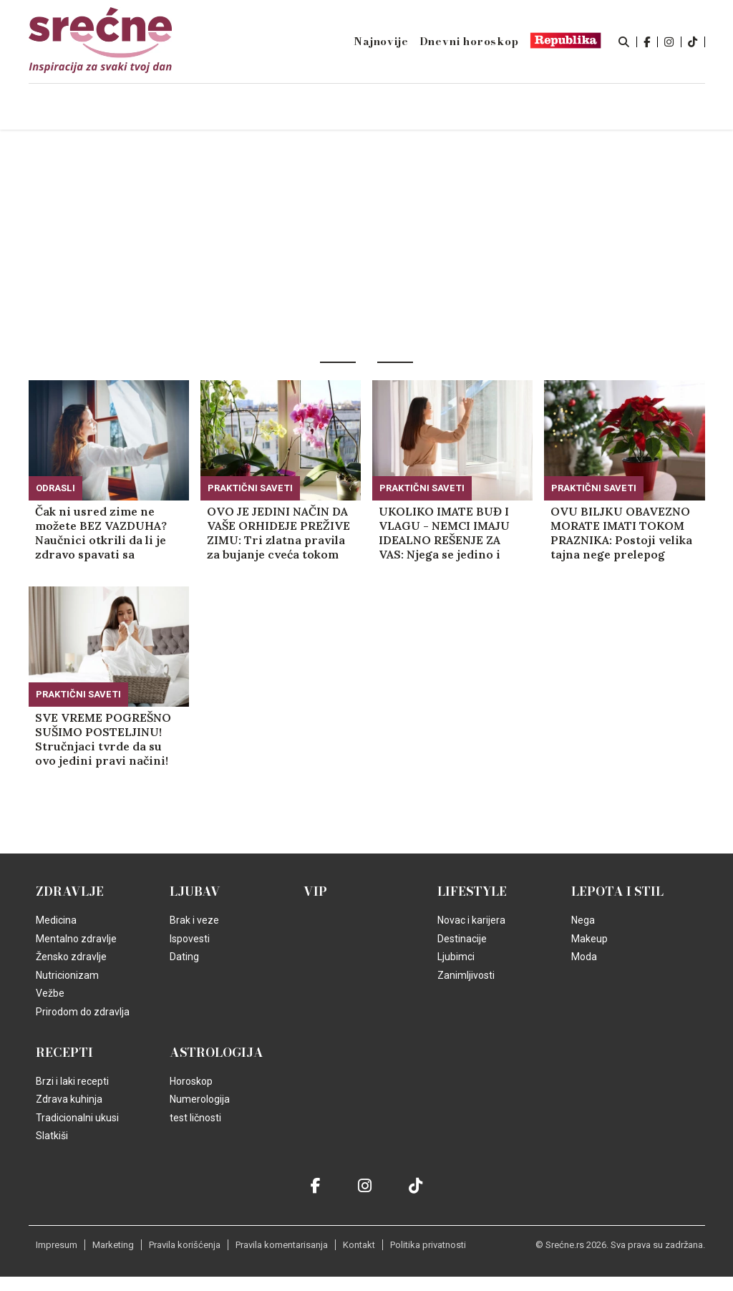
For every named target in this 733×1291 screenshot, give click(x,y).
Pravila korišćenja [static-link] (184, 1244)
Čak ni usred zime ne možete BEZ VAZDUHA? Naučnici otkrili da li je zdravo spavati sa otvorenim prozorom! (101, 532)
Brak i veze (194, 920)
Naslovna (123, 107)
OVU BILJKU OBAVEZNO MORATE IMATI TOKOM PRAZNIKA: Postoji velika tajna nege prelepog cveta (621, 532)
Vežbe (50, 993)
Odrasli (55, 488)
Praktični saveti (250, 488)
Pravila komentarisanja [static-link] (282, 1244)
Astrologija (216, 1052)
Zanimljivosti (466, 975)
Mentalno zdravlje (76, 938)
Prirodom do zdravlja (83, 1011)
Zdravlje (70, 891)
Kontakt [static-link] (359, 1244)
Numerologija (200, 1099)
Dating (184, 956)
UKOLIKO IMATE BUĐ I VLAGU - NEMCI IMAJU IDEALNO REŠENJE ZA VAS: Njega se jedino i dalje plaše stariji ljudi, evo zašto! (444, 532)
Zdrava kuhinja (69, 1099)
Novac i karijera (471, 920)
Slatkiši (52, 1135)
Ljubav (195, 891)
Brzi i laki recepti (72, 1081)
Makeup (589, 938)
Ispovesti (190, 938)
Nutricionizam (67, 975)
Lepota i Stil (617, 891)
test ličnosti (195, 1117)
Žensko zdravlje (71, 956)
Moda (584, 956)
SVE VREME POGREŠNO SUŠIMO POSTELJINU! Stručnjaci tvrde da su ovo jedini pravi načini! (103, 739)
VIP (315, 891)
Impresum (56, 1244)
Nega (583, 920)
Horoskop (191, 1081)
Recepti (64, 1052)
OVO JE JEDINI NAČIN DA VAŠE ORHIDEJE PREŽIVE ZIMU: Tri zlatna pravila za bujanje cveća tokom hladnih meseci (278, 532)
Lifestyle (472, 891)
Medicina (56, 920)
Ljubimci (456, 956)
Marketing (113, 1244)
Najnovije (381, 41)
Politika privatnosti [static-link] (428, 1244)
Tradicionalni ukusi (77, 1117)
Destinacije (462, 938)
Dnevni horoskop (469, 41)
